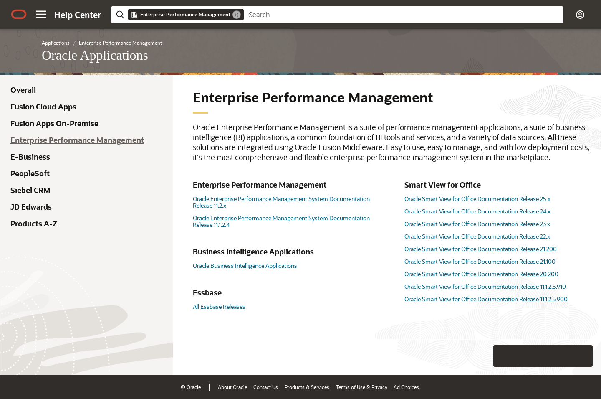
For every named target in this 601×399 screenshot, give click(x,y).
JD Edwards (31, 207)
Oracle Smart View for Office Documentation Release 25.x (477, 199)
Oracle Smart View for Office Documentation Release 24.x (477, 211)
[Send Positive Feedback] (582, 356)
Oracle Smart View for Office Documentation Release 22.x (477, 236)
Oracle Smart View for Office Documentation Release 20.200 (481, 274)
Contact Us (265, 387)
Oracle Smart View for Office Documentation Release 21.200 (480, 249)
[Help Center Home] (77, 14)
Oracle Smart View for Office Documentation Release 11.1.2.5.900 (486, 299)
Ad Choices (406, 387)
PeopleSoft (30, 173)
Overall (23, 90)
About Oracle (232, 387)
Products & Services (307, 387)
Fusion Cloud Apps (43, 107)
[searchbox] (403, 14)
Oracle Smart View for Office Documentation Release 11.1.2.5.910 (485, 286)
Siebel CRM (30, 190)
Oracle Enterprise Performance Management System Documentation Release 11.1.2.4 (281, 221)
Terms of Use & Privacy (361, 387)
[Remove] (236, 14)
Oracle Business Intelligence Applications (245, 265)
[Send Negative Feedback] (560, 356)
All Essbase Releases (219, 306)
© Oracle (191, 387)
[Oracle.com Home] (19, 14)
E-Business (30, 157)
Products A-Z (33, 224)
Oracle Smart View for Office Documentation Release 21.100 (480, 261)
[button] (41, 14)
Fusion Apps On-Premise (54, 123)
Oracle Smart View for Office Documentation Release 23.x (477, 224)
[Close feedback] (465, 356)
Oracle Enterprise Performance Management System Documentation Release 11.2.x (281, 202)
